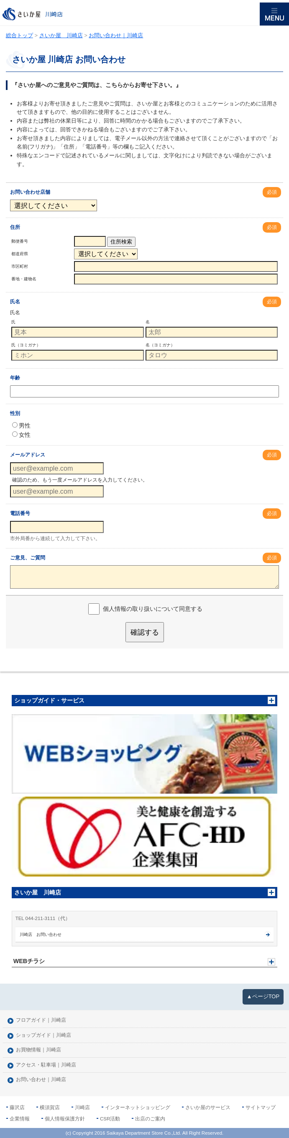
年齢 (15, 377)
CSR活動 (110, 1118)
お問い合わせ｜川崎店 (41, 1079)
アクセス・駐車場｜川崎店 (46, 1065)
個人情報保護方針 (65, 1118)
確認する (144, 632)
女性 (21, 434)
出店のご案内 (150, 1118)
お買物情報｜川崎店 (38, 1050)
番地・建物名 (23, 279)
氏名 (15, 301)
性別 (15, 413)
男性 (21, 425)
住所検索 (121, 241)
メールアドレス (27, 454)
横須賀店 (50, 1107)
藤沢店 (17, 1107)
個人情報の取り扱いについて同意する (152, 608)
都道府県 (19, 253)
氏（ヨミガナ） (26, 345)
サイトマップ (261, 1107)
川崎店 (82, 1107)
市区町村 (19, 266)
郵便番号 (19, 241)
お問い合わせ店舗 (30, 192)
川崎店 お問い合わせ (40, 934)
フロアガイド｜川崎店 (41, 1020)
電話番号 (20, 513)
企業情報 (20, 1118)
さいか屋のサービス (207, 1107)
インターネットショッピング (137, 1107)
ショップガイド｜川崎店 (43, 1035)
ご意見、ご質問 (27, 557)
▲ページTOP (263, 996)
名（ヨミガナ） (160, 345)
